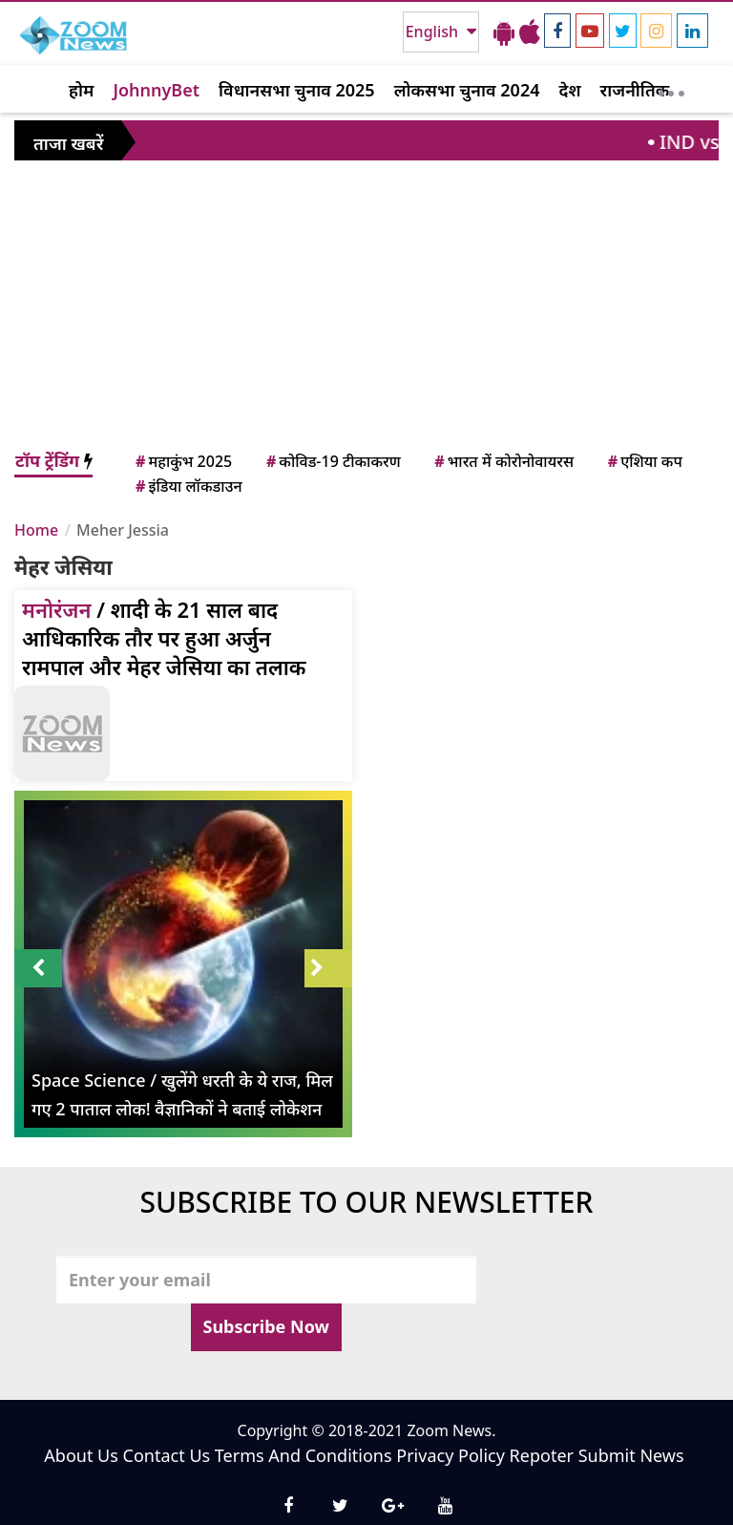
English (434, 31)
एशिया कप (643, 461)
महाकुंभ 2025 (182, 461)
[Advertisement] (366, 304)
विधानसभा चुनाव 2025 (297, 89)
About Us (81, 1455)
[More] (671, 88)
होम (81, 89)
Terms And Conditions (303, 1455)
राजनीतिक (635, 89)
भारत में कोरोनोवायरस (502, 461)
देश (569, 89)
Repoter (542, 1455)
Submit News (631, 1455)
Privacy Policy (450, 1455)
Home (36, 529)
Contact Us (167, 1455)
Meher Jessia (122, 529)
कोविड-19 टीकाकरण (332, 461)
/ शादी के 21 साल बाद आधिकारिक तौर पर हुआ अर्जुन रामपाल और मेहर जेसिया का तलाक (164, 638)
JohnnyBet (156, 89)
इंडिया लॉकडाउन (187, 486)
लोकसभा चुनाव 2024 (467, 89)
